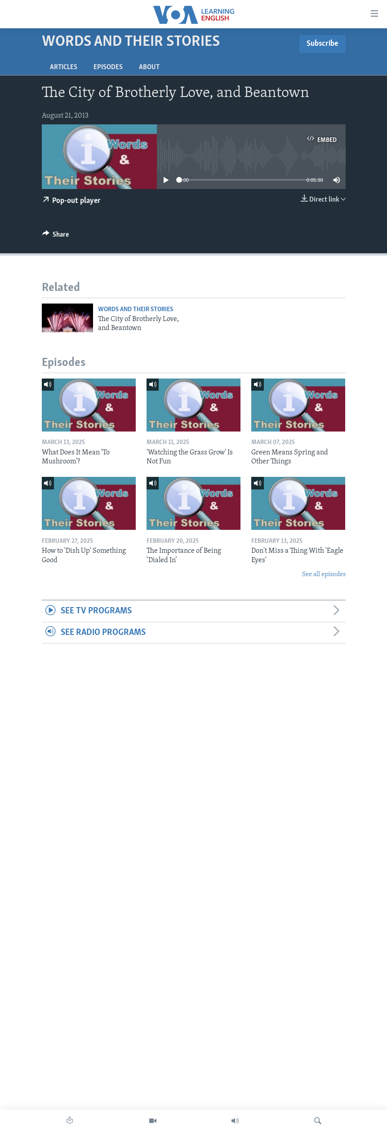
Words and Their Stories (135, 309)
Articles (63, 67)
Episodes (108, 67)
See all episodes (324, 574)
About (149, 67)
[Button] (55, 236)
